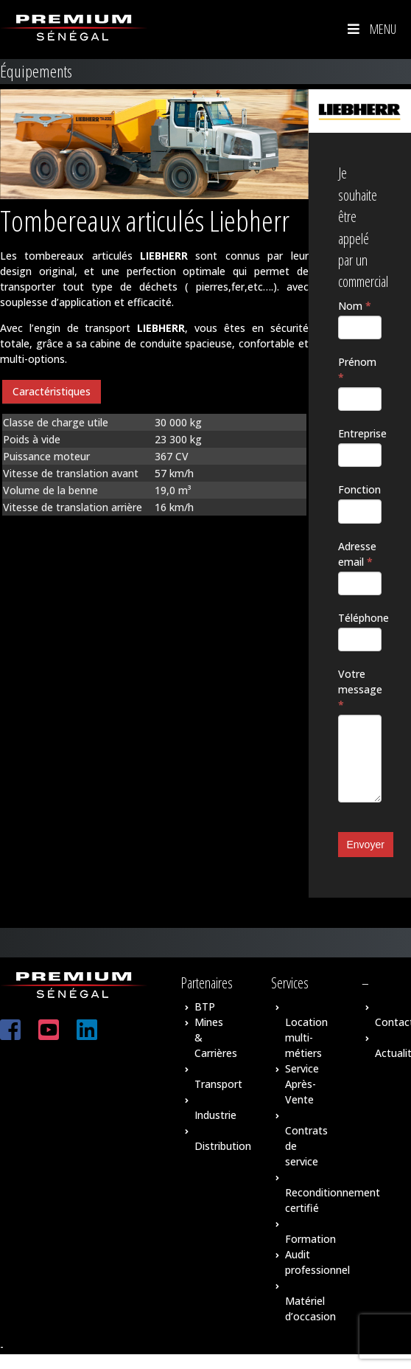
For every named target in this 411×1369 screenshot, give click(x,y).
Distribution (222, 1146)
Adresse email (357, 554)
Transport (218, 1084)
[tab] (51, 392)
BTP (204, 1006)
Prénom (357, 369)
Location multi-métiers (306, 1037)
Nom (354, 306)
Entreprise (360, 433)
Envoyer (365, 844)
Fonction (359, 489)
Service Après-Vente (302, 1083)
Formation (310, 1239)
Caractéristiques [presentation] (52, 391)
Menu (370, 29)
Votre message (360, 689)
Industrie (215, 1115)
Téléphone (360, 618)
